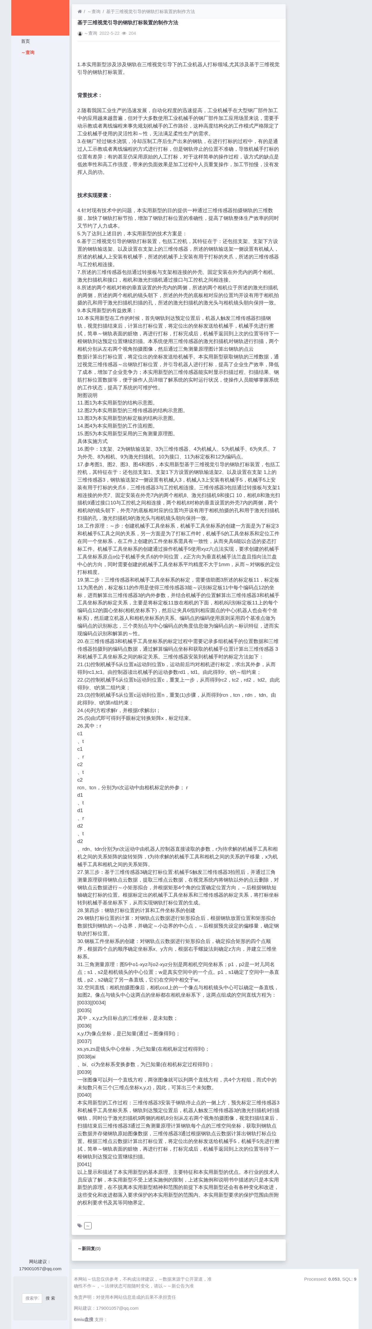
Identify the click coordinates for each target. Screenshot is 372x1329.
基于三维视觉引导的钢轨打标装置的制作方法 (150, 11)
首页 (25, 41)
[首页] (80, 11)
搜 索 (50, 1298)
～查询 (27, 52)
